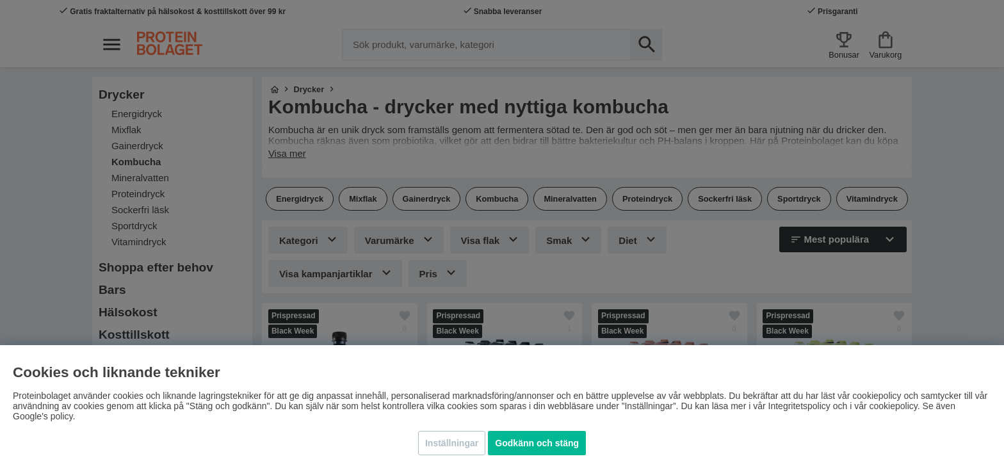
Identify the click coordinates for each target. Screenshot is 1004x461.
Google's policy (42, 416)
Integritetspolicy (799, 406)
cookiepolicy (894, 406)
